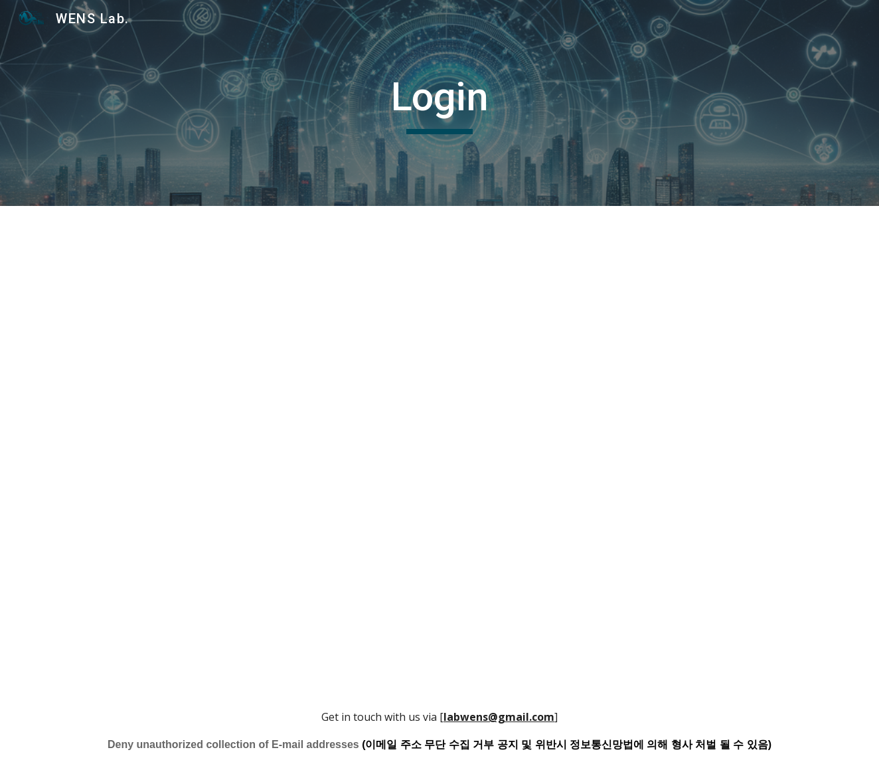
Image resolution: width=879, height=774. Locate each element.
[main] (439, 103)
